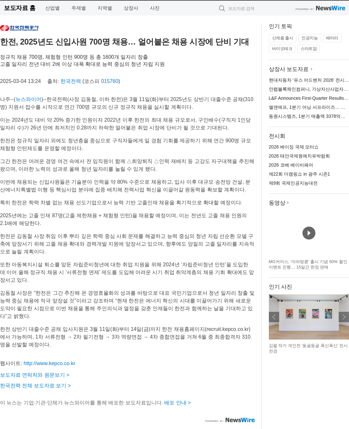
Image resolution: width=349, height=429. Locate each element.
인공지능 (309, 38)
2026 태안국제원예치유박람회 (299, 155)
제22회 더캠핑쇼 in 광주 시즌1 (299, 174)
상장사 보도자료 (289, 69)
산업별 (52, 8)
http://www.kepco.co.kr (49, 363)
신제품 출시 (282, 38)
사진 (155, 8)
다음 (344, 317)
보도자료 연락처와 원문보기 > (34, 375)
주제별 (78, 8)
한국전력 (70, 81)
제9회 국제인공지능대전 (293, 183)
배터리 (332, 38)
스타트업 (309, 48)
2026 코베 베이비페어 (291, 165)
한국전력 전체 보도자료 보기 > (35, 385)
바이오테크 (282, 48)
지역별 (105, 8)
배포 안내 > (177, 402)
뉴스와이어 (28, 99)
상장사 (131, 8)
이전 (274, 317)
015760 (109, 81)
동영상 (277, 203)
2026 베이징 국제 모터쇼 (294, 146)
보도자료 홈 (19, 8)
